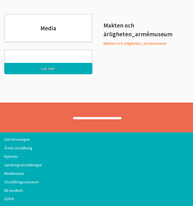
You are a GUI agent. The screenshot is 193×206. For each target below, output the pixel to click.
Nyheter (11, 156)
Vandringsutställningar (23, 164)
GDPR (9, 198)
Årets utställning (18, 147)
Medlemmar (14, 173)
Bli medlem (13, 190)
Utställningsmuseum (21, 181)
